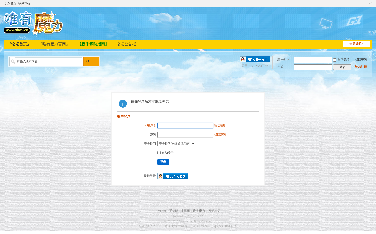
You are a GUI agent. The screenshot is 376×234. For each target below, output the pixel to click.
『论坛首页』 (19, 44)
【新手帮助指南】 (93, 44)
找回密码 (361, 59)
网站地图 (214, 211)
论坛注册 (361, 66)
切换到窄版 (370, 3)
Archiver (161, 211)
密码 (280, 66)
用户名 (281, 59)
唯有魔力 (199, 211)
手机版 (173, 211)
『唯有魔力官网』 (54, 44)
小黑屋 (185, 211)
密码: (153, 134)
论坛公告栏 (126, 44)
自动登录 (341, 59)
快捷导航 (355, 43)
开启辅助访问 (365, 3)
